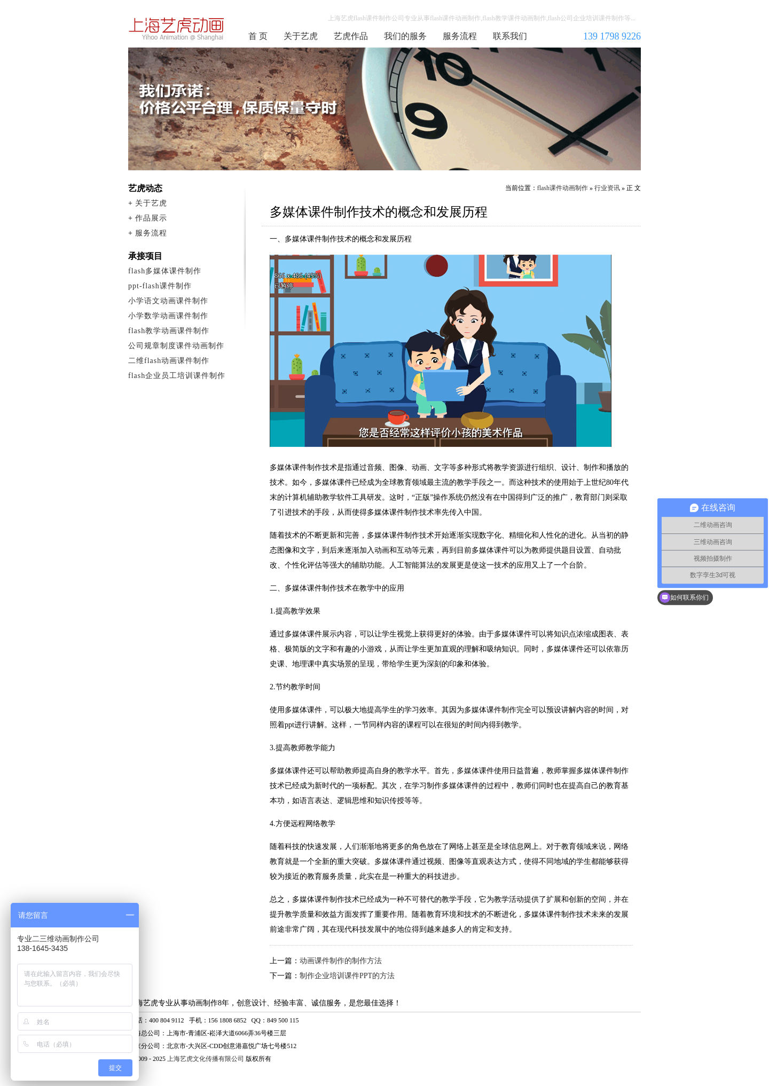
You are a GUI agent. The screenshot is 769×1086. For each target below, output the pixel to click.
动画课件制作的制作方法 (341, 961)
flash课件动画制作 (176, 29)
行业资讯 (607, 188)
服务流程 (460, 36)
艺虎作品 (351, 36)
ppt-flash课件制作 (160, 286)
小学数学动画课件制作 (168, 316)
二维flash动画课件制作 (168, 361)
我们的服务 (405, 36)
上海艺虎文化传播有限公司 (205, 1059)
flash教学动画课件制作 (168, 331)
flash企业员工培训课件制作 (176, 376)
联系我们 (510, 36)
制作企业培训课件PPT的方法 (347, 976)
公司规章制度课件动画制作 (176, 346)
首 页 (258, 36)
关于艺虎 (301, 36)
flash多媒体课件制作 (164, 271)
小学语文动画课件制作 (168, 301)
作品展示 (151, 218)
